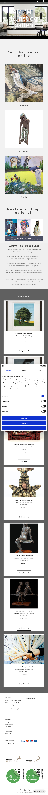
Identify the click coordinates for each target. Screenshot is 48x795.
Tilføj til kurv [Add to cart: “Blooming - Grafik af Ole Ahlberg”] (24, 350)
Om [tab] (40, 370)
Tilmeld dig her (13, 743)
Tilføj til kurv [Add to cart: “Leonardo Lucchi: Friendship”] (24, 628)
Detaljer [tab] (24, 370)
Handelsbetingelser (30, 698)
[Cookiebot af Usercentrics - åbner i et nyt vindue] (39, 366)
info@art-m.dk (8, 733)
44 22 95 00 (8, 729)
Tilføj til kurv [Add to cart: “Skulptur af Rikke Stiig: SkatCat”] (24, 517)
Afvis (24, 428)
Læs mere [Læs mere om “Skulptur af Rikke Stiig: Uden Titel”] (24, 461)
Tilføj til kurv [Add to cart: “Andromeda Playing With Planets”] (24, 684)
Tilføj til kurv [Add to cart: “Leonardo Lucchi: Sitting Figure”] (24, 572)
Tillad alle (24, 418)
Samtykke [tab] (8, 370)
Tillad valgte (24, 423)
